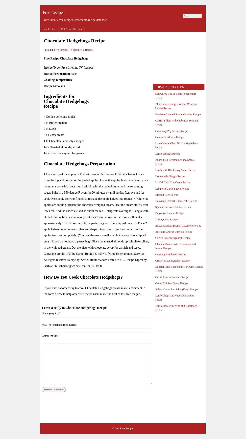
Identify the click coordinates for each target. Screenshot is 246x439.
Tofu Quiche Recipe (166, 219)
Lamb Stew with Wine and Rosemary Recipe (176, 308)
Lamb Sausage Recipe (167, 153)
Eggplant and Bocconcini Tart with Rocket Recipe (179, 268)
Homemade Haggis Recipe (170, 176)
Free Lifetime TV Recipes (68, 49)
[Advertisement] (122, 79)
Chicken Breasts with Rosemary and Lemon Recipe (175, 246)
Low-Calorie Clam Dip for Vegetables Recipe (176, 145)
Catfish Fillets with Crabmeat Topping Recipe (176, 122)
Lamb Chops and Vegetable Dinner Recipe (174, 297)
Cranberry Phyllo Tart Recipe (171, 131)
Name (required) (51, 313)
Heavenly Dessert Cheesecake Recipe (176, 201)
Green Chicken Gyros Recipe (171, 283)
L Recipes (88, 49)
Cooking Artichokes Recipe (170, 254)
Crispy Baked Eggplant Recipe (172, 260)
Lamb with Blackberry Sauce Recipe (175, 170)
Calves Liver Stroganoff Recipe (173, 237)
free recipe (85, 294)
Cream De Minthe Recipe (169, 137)
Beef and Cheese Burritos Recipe (173, 231)
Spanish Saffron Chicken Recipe (173, 207)
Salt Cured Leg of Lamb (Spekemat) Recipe (175, 95)
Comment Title (50, 335)
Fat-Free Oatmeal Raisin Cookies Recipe (178, 114)
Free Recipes (53, 12)
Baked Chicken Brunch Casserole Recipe (178, 225)
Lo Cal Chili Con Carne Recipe (172, 182)
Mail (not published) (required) (59, 324)
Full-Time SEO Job (71, 29)
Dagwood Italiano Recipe (169, 213)
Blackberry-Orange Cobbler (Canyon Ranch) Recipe (176, 106)
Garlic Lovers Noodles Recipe (172, 277)
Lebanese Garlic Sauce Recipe (172, 188)
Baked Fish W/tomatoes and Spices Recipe (175, 162)
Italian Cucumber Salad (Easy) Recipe (176, 289)
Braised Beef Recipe (166, 194)
